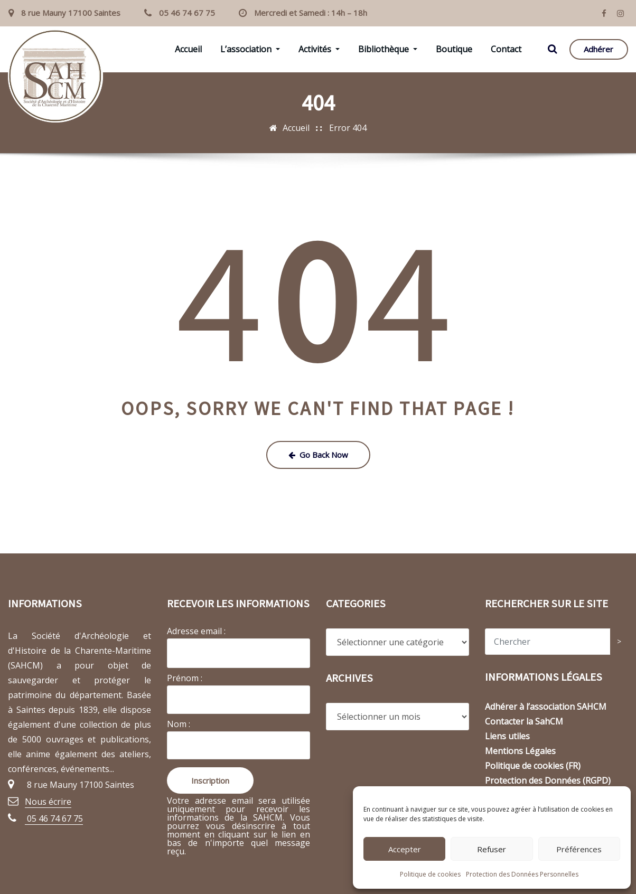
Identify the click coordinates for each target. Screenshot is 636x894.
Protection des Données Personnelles (522, 874)
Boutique (454, 49)
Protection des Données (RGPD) (548, 780)
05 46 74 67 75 (187, 12)
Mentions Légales (520, 751)
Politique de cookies (430, 874)
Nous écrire (48, 801)
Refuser (491, 849)
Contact (506, 49)
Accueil (188, 49)
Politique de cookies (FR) (533, 765)
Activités (319, 49)
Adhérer (598, 49)
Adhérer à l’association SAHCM (545, 706)
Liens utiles (507, 736)
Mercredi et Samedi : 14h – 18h (310, 12)
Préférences (579, 849)
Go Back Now (318, 454)
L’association (250, 49)
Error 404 (348, 128)
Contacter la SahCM (524, 721)
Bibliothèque (387, 49)
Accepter (404, 849)
